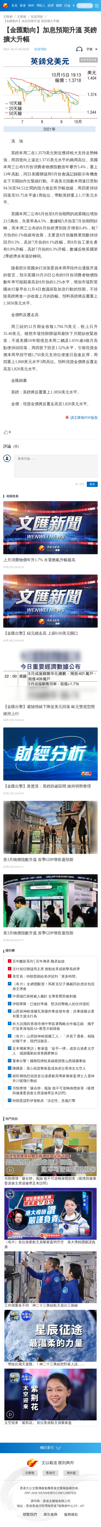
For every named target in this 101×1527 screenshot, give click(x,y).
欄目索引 (50, 1448)
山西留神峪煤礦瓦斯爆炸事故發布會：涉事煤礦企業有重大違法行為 (53, 1013)
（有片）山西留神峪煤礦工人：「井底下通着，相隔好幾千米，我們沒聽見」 (53, 1038)
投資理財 (37, 16)
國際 (59, 5)
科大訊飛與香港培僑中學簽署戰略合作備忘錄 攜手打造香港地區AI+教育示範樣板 (53, 1026)
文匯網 (7, 16)
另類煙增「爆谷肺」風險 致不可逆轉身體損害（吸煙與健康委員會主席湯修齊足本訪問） (53, 1090)
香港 (23, 5)
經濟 (51, 5)
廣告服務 (50, 1514)
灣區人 (40, 5)
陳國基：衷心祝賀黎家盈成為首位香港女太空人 (49, 1068)
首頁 (14, 5)
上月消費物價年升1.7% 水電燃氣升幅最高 (39, 560)
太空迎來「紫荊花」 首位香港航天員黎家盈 (38, 1423)
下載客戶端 (84, 5)
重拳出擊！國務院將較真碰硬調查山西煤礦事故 (49, 1061)
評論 (67, 5)
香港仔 (50, 1473)
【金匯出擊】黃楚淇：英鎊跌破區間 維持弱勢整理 (47, 786)
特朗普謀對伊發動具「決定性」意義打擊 (43, 1101)
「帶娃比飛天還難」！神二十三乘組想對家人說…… (44, 1364)
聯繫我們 (30, 1514)
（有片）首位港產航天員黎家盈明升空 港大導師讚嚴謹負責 (49, 1244)
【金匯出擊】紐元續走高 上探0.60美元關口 (40, 633)
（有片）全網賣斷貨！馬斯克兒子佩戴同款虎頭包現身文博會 (53, 986)
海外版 (71, 1473)
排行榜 (10, 950)
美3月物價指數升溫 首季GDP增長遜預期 (38, 859)
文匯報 (21, 16)
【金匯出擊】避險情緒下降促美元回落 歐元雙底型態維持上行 (49, 710)
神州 (31, 5)
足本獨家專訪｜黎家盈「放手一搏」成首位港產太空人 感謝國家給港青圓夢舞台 (53, 1051)
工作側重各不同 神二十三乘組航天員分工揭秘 (41, 1305)
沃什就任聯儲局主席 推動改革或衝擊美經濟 (46, 969)
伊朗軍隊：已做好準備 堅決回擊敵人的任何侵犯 (50, 1004)
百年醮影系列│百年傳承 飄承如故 (38, 961)
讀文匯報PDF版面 (84, 417)
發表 (92, 484)
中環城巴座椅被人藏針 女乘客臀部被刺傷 (44, 996)
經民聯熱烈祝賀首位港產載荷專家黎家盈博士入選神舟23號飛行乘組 (53, 1078)
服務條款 (71, 1514)
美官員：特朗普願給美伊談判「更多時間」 (45, 976)
